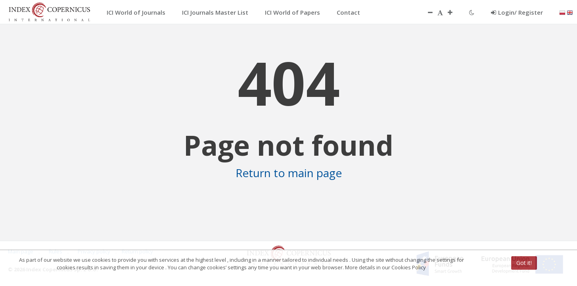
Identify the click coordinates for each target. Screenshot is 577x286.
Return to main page (289, 172)
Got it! (524, 263)
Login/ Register (517, 12)
